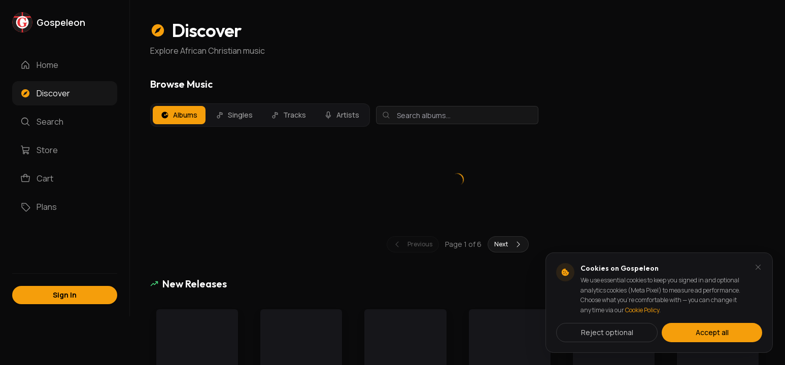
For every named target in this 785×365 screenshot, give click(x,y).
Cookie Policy (642, 310)
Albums (179, 115)
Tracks (288, 115)
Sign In (65, 295)
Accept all (712, 332)
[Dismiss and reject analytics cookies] (758, 267)
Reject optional (607, 332)
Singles (234, 115)
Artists (341, 115)
